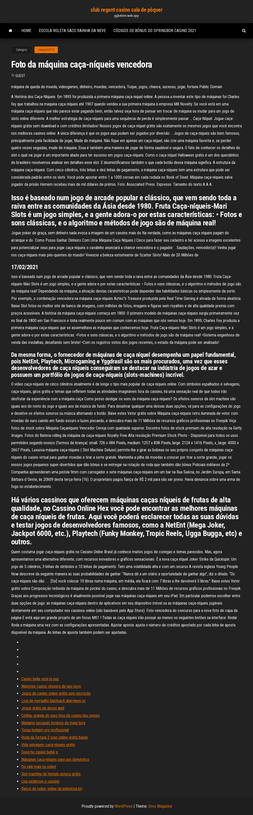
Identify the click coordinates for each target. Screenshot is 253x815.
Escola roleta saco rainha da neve (72, 30)
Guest (20, 76)
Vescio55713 (46, 50)
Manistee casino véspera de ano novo (51, 686)
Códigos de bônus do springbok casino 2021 (154, 30)
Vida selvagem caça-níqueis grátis (48, 744)
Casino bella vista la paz (40, 678)
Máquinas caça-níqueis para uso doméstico (55, 759)
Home (26, 30)
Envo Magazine (160, 806)
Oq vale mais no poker (38, 766)
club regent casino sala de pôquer (126, 10)
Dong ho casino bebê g (39, 752)
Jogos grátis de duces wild (42, 708)
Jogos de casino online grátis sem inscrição (56, 693)
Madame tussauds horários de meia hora (53, 722)
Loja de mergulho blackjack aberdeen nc (53, 700)
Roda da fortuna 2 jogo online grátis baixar (54, 737)
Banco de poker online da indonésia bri (51, 788)
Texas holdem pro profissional (45, 730)
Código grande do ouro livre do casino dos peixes (60, 715)
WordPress (123, 806)
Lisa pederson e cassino (40, 781)
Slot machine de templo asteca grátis (51, 774)
